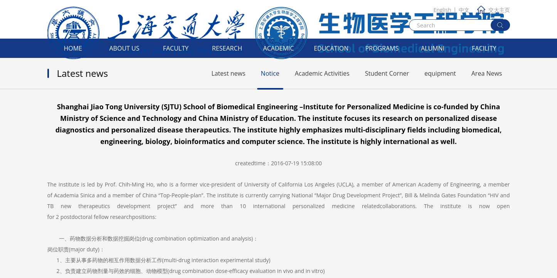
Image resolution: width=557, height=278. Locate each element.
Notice (270, 73)
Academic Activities (322, 73)
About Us (124, 48)
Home (73, 48)
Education (331, 48)
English (442, 10)
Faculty (175, 48)
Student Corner (387, 73)
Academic (278, 48)
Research (227, 48)
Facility (484, 48)
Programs (382, 48)
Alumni (432, 48)
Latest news (228, 73)
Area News (486, 73)
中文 (464, 10)
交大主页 (493, 10)
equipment (440, 73)
